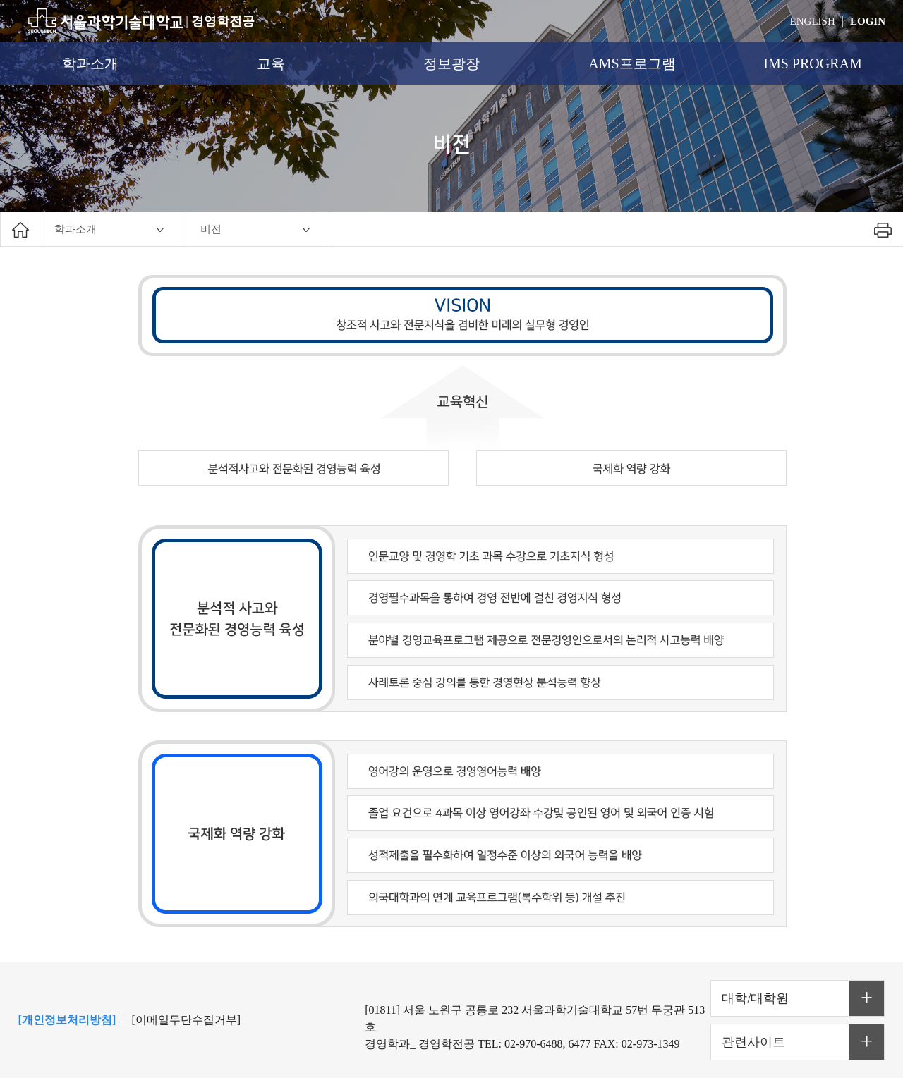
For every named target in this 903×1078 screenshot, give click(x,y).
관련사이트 (753, 1042)
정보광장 (451, 63)
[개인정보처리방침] (67, 1020)
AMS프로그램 (631, 63)
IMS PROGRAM (812, 63)
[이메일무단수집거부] (186, 1020)
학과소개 (90, 63)
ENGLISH (812, 21)
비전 (211, 229)
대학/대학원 (755, 998)
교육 (271, 63)
